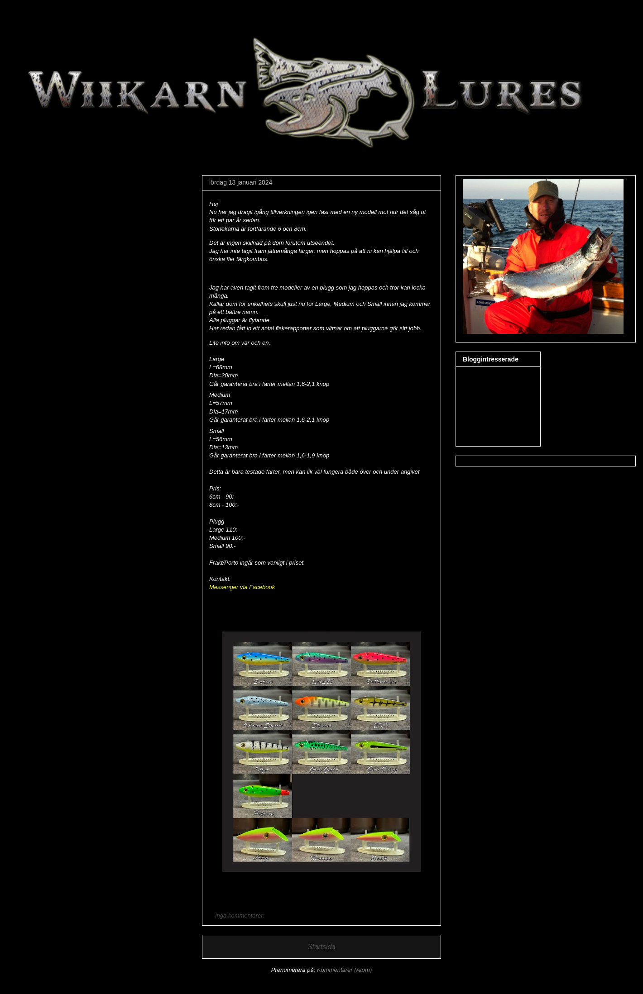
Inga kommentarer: (240, 915)
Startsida (321, 947)
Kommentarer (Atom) (344, 969)
